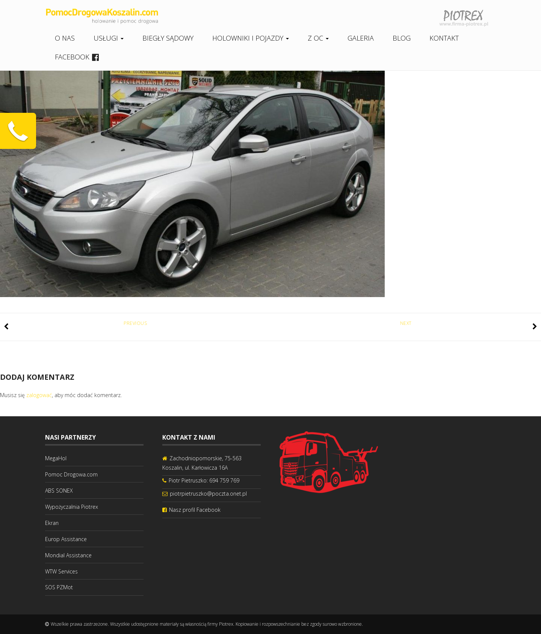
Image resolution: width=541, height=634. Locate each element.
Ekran (52, 522)
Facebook (72, 56)
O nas (65, 37)
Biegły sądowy (167, 37)
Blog (402, 37)
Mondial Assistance (68, 555)
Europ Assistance (66, 539)
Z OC (318, 37)
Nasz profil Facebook (195, 509)
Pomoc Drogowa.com (71, 474)
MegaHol (55, 458)
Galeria (361, 37)
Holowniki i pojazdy (250, 37)
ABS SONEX (59, 490)
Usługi (109, 37)
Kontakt (444, 37)
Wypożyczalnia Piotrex (71, 506)
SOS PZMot (59, 587)
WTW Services (61, 571)
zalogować (39, 395)
